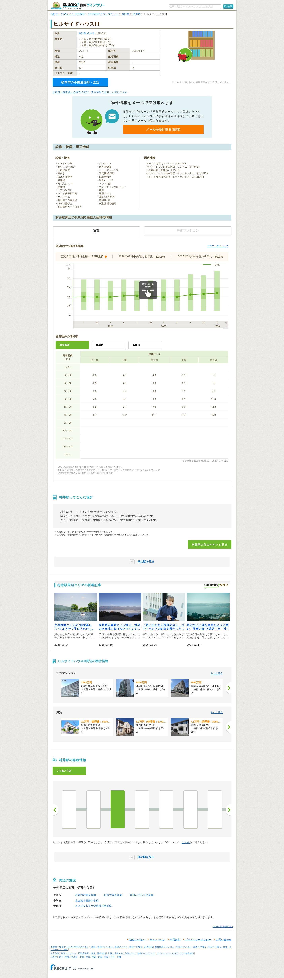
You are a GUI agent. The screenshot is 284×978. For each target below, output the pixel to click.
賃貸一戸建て (136, 947)
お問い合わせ (223, 939)
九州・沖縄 (115, 957)
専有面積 (64, 345)
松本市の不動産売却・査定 (80, 82)
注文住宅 (55, 953)
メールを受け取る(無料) (163, 129)
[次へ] (228, 688)
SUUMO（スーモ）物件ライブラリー (78, 5)
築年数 (99, 345)
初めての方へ (137, 939)
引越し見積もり (115, 953)
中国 (106, 957)
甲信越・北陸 (77, 957)
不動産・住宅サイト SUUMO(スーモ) (69, 947)
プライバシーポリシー (198, 939)
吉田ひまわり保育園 (141, 895)
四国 (100, 957)
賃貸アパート (121, 947)
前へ (55, 810)
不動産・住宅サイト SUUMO (68, 14)
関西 (94, 957)
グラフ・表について (217, 246)
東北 (61, 957)
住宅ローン (130, 953)
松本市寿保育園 (113, 895)
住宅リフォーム (68, 953)
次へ (228, 810)
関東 (67, 957)
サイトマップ (157, 939)
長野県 (125, 14)
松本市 (137, 14)
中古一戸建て (214, 947)
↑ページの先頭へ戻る (223, 926)
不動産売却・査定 (87, 953)
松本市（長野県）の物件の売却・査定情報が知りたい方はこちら (90, 92)
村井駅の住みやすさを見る (210, 544)
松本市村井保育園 (85, 895)
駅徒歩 (136, 345)
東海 (88, 957)
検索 (229, 6)
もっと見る (217, 673)
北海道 (54, 957)
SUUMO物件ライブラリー (103, 14)
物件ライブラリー (146, 953)
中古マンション (184, 947)
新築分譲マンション (164, 947)
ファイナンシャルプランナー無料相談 (175, 953)
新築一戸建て (199, 947)
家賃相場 (148, 947)
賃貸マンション (105, 947)
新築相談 (101, 953)
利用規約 (175, 939)
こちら (186, 842)
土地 (225, 947)
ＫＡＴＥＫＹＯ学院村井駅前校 (93, 905)
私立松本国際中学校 (87, 900)
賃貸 (93, 947)
